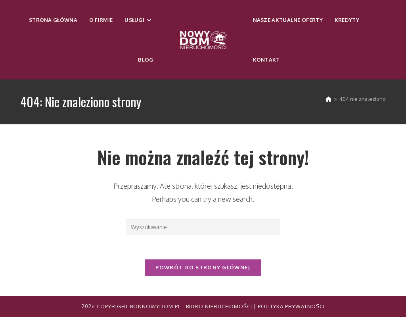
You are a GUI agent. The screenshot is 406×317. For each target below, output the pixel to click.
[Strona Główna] (328, 99)
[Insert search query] (203, 227)
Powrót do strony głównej (202, 267)
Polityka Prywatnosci (291, 306)
